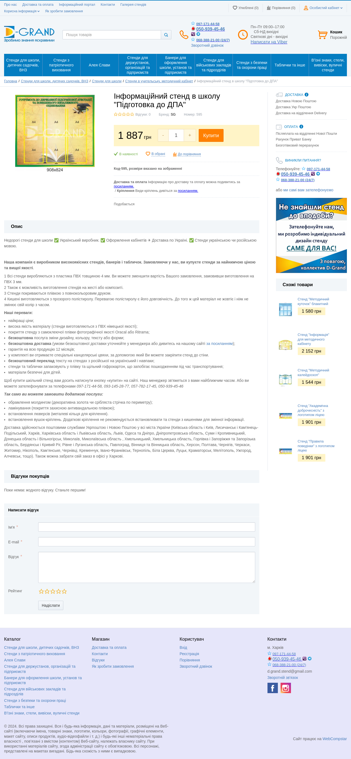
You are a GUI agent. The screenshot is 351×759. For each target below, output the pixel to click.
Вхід (183, 647)
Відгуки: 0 (143, 114)
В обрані (158, 154)
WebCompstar (335, 739)
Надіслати (51, 605)
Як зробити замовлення (64, 11)
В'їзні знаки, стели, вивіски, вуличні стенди (41, 713)
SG (173, 114)
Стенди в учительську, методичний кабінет (159, 81)
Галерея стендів (133, 5)
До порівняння (189, 154)
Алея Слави (14, 660)
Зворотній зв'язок (282, 677)
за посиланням (219, 343)
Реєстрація (189, 654)
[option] (311, 235)
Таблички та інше (19, 707)
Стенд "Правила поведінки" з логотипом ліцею (316, 445)
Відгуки (98, 660)
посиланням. (124, 186)
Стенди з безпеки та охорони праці (35, 700)
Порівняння (190, 660)
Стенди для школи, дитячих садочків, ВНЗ (54, 81)
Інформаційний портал (77, 5)
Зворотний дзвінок (207, 45)
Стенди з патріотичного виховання (34, 654)
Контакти (108, 5)
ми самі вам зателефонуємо (308, 190)
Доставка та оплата (37, 5)
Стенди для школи (106, 81)
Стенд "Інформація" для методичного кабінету (313, 339)
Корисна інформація (22, 11)
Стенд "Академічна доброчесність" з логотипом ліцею (313, 410)
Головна (10, 81)
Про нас (10, 5)
